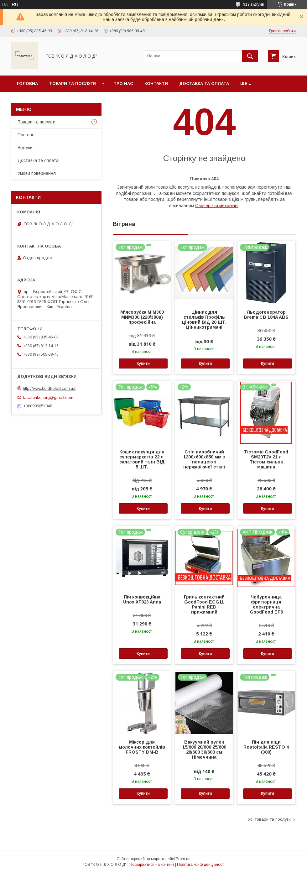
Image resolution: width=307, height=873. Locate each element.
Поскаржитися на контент (151, 864)
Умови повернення (37, 173)
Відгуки (25, 147)
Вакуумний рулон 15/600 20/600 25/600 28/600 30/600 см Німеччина (204, 750)
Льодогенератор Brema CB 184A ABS (266, 315)
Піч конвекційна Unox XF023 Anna (142, 599)
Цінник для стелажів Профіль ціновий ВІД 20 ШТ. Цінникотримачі (204, 320)
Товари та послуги (72, 83)
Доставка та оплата (204, 83)
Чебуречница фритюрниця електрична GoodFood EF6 (266, 604)
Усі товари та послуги (269, 819)
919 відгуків (253, 4)
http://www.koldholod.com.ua (49, 388)
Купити (143, 363)
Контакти (156, 83)
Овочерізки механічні (216, 205)
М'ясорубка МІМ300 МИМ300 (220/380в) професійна (142, 317)
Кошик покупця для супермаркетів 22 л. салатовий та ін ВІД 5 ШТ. (142, 459)
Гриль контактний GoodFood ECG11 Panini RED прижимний (204, 604)
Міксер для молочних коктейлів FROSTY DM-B (142, 747)
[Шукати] (250, 56)
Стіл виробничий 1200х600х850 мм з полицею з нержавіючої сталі (204, 459)
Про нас (123, 83)
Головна (27, 83)
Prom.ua (183, 859)
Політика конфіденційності (201, 864)
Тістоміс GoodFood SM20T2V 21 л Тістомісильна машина (266, 459)
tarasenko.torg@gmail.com (48, 397)
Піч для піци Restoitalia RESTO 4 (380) (266, 747)
